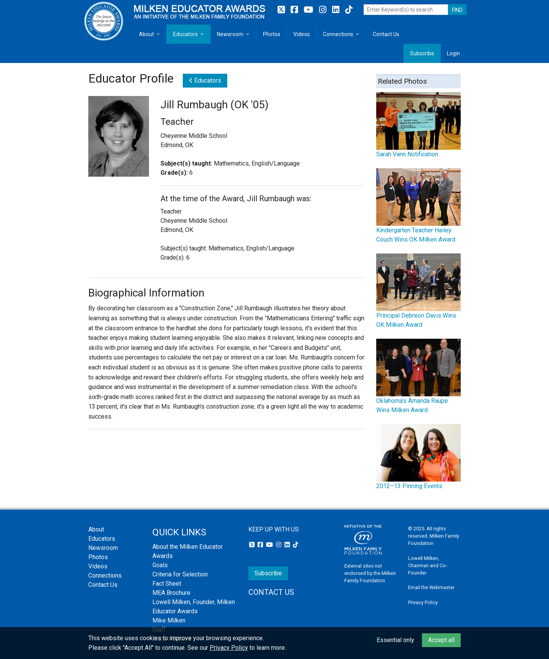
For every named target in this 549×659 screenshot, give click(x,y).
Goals (160, 565)
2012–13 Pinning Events (409, 486)
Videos (301, 34)
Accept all (441, 640)
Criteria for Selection (180, 574)
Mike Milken (168, 620)
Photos (271, 34)
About (146, 34)
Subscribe (422, 53)
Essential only (395, 640)
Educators (185, 34)
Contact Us (386, 34)
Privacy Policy (423, 602)
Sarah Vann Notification (407, 154)
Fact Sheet (166, 583)
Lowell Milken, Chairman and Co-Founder (427, 565)
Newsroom (230, 34)
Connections (338, 34)
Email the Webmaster (431, 587)
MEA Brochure (171, 592)
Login (453, 53)
